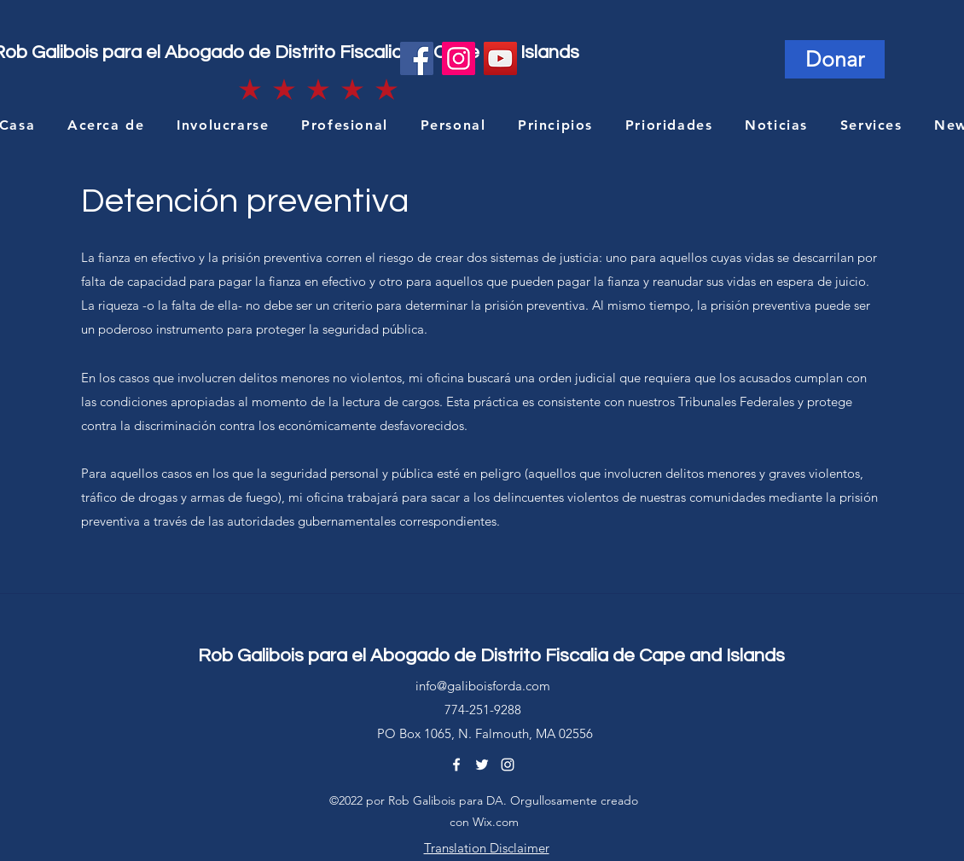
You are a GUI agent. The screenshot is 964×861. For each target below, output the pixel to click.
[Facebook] (416, 58)
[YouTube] (500, 58)
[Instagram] (458, 58)
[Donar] (835, 59)
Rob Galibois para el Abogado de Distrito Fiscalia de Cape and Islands (491, 656)
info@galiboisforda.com (482, 686)
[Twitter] (482, 764)
